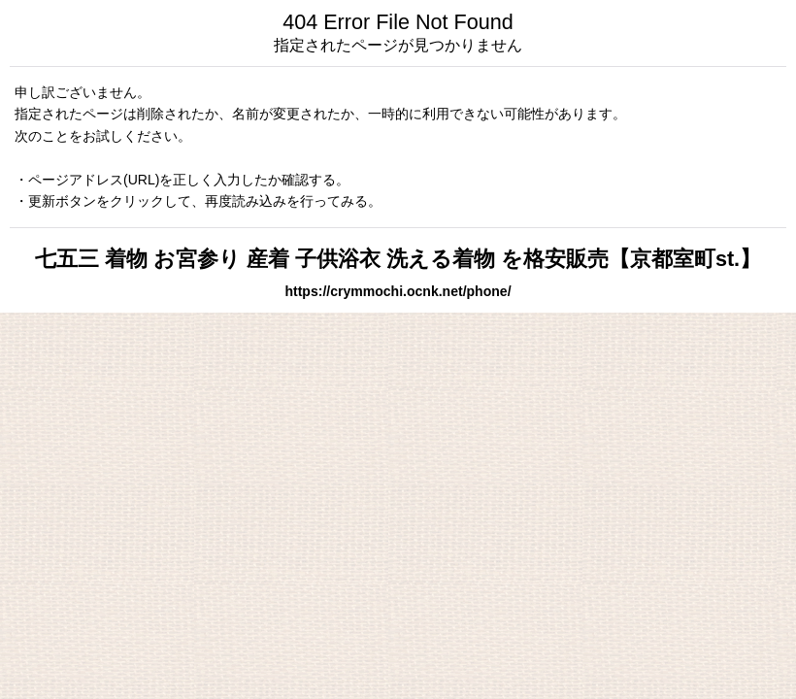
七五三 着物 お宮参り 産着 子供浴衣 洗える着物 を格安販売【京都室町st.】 (398, 259)
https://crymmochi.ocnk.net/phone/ (397, 291)
